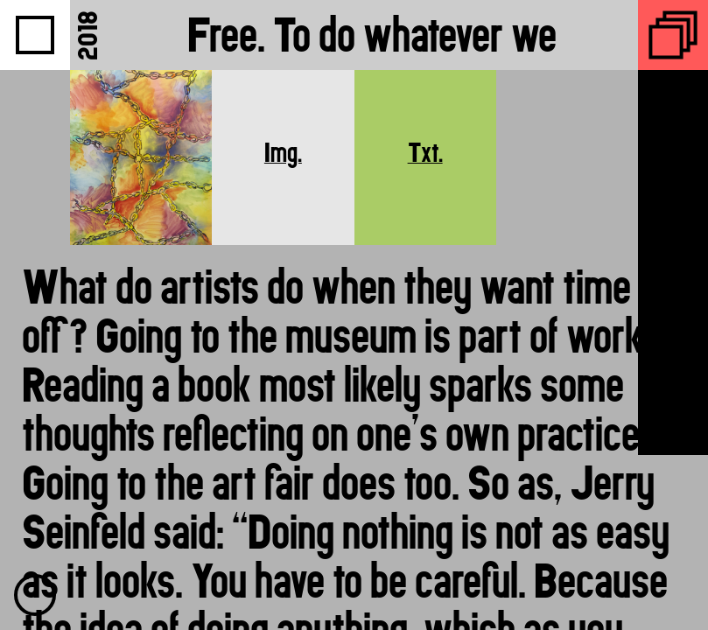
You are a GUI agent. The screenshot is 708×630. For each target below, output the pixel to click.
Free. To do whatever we (372, 34)
